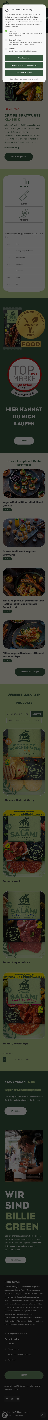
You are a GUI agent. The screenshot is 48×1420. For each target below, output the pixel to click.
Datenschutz (14, 79)
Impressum (23, 79)
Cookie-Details (33, 79)
